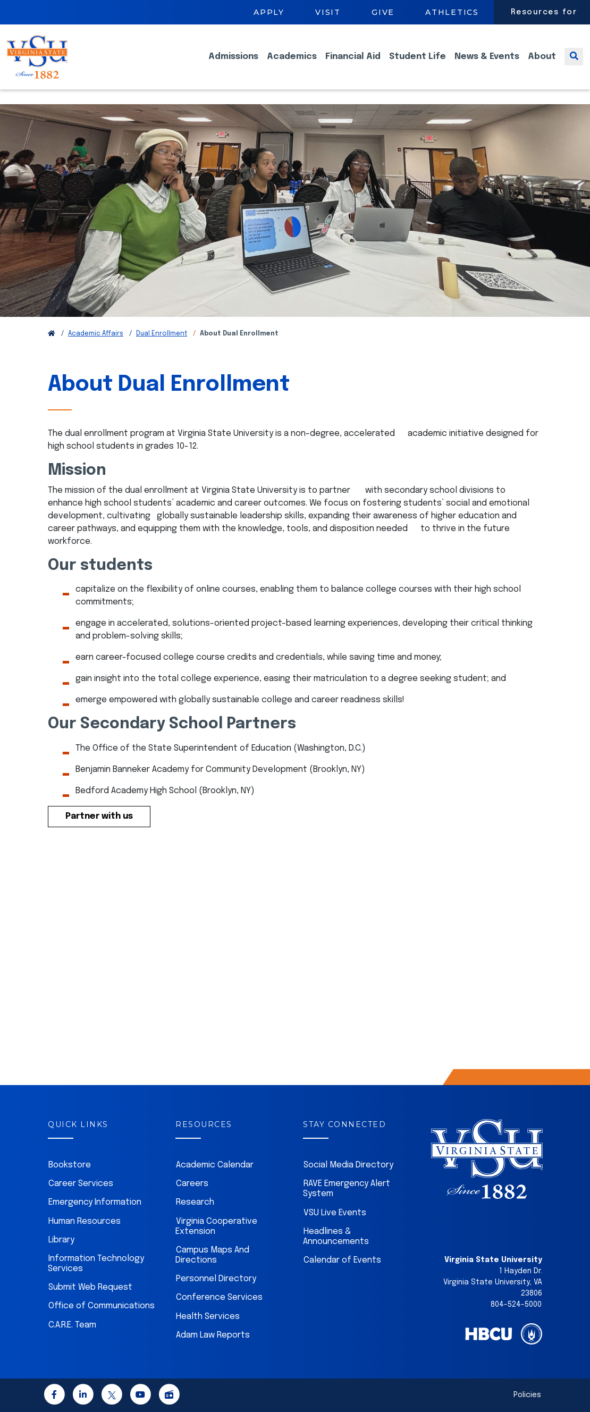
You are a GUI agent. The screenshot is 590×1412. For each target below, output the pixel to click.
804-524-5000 (516, 1304)
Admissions (233, 64)
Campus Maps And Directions (212, 1255)
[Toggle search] (573, 64)
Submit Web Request (90, 1287)
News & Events (486, 64)
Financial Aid (353, 64)
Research (195, 1202)
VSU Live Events (335, 1212)
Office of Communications (101, 1305)
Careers (192, 1183)
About (542, 64)
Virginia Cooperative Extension (216, 1226)
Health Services (208, 1316)
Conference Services (219, 1297)
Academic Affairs (95, 334)
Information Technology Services (96, 1263)
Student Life (417, 64)
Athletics (452, 12)
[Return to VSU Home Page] (51, 334)
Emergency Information (94, 1202)
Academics (292, 64)
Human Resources (84, 1221)
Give (383, 12)
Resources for (544, 12)
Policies (527, 1395)
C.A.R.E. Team (72, 1325)
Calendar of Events (342, 1260)
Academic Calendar (215, 1165)
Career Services (80, 1183)
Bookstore (69, 1165)
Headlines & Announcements (336, 1236)
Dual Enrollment (161, 334)
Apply (269, 12)
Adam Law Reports (213, 1335)
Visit (328, 12)
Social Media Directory (348, 1165)
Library (61, 1240)
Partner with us (99, 816)
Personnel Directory (216, 1278)
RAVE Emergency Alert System (346, 1188)
